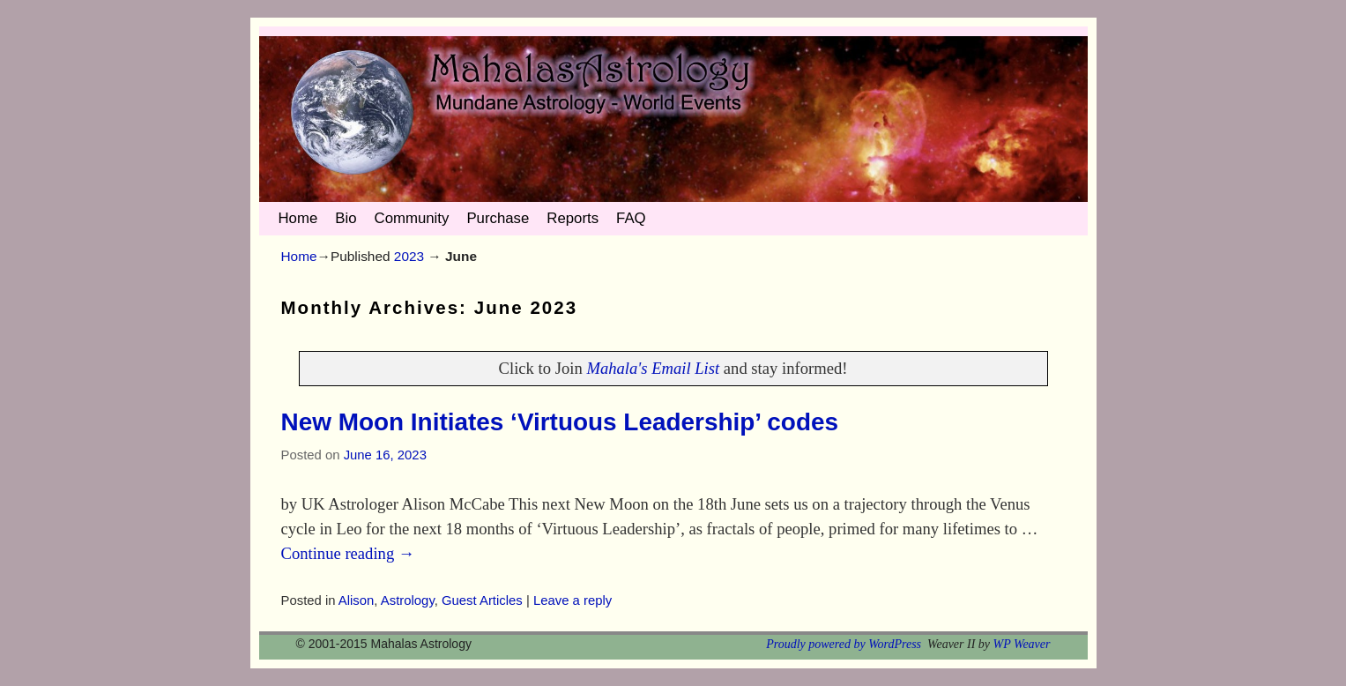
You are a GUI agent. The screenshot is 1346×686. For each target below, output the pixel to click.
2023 (409, 256)
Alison (356, 600)
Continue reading (348, 553)
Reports (573, 218)
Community (412, 218)
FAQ (631, 218)
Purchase (497, 218)
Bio (345, 218)
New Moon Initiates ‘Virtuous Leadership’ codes (560, 422)
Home (298, 218)
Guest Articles (482, 600)
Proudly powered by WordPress (843, 644)
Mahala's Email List (652, 368)
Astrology (408, 600)
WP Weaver (1022, 644)
